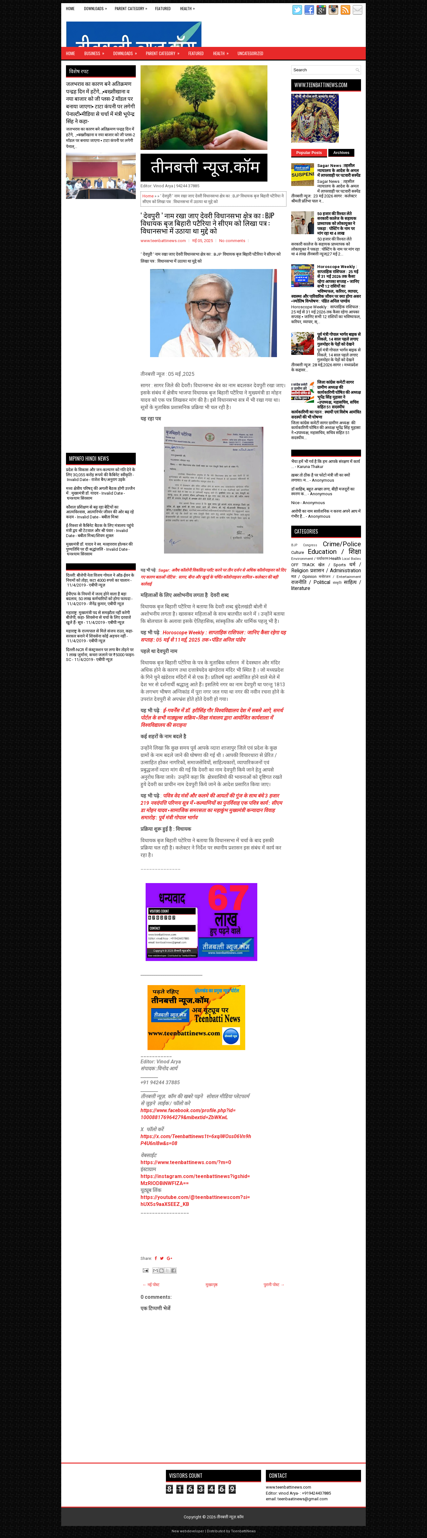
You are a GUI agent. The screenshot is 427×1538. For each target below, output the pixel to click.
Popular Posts (309, 153)
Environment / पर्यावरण (309, 558)
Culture (297, 552)
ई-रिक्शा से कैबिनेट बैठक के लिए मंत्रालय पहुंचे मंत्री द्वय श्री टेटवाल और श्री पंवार (100, 528)
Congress (310, 545)
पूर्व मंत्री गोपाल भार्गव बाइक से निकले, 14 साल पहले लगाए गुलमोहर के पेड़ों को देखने (339, 339)
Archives (341, 153)
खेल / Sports (331, 564)
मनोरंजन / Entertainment (340, 576)
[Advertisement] (103, 214)
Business (96, 51)
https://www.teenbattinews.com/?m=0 (186, 1162)
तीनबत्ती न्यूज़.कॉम (230, 1517)
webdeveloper (192, 1531)
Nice (295, 502)
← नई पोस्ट (151, 1284)
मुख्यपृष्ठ (212, 1284)
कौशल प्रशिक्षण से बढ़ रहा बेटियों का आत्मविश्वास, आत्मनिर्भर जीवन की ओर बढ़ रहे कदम (100, 512)
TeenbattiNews (243, 1531)
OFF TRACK (303, 564)
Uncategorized (250, 53)
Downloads (97, 7)
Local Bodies (351, 559)
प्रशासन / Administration (335, 571)
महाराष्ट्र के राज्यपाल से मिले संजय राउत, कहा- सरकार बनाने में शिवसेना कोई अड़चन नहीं (99, 633)
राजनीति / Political (310, 582)
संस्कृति (337, 583)
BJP (294, 545)
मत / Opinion (304, 576)
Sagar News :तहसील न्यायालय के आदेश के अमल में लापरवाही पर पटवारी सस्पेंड (338, 170)
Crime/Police (342, 544)
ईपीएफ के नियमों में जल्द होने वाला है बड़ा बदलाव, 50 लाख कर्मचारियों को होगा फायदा (98, 596)
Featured (163, 8)
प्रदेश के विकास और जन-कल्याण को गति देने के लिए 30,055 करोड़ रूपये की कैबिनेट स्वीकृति (100, 472)
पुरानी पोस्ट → (274, 1284)
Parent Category (132, 7)
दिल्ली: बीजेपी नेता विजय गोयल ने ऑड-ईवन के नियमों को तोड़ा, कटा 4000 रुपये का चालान (100, 578)
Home (70, 8)
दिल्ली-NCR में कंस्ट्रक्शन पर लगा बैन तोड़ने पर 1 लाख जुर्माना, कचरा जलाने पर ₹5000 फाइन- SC (100, 654)
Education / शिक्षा (334, 551)
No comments (232, 240)
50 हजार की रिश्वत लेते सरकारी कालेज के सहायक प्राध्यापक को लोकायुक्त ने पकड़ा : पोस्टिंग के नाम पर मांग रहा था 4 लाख (336, 223)
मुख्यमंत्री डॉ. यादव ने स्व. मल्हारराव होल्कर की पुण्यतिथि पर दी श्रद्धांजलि (99, 547)
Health (189, 7)
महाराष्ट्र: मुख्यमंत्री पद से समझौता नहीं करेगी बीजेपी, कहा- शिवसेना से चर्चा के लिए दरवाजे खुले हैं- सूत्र (98, 617)
